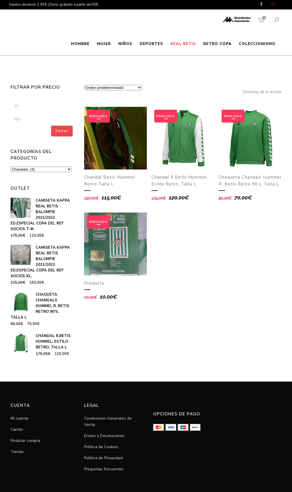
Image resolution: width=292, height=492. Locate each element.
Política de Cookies (101, 447)
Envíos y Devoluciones (104, 435)
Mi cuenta (19, 418)
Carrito (17, 429)
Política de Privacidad (103, 458)
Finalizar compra (25, 440)
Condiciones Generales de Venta (108, 421)
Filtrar (62, 131)
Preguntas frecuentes (103, 469)
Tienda (17, 451)
